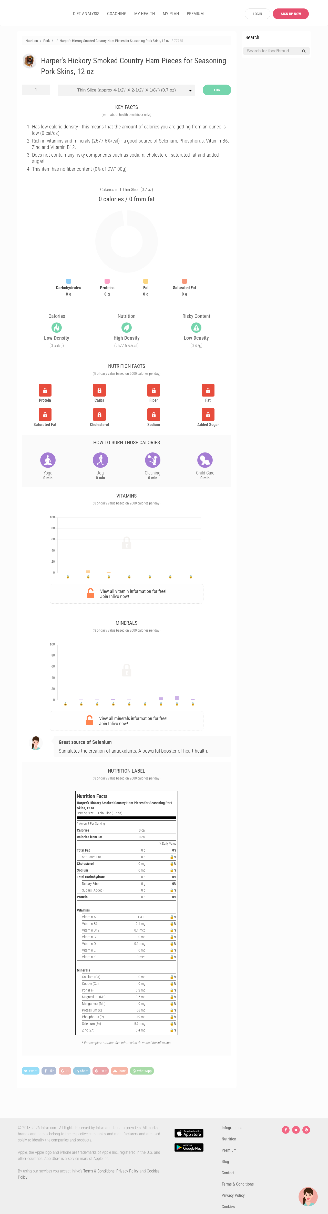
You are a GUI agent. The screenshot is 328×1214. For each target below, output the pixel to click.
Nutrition (229, 1139)
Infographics (232, 1127)
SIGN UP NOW (291, 14)
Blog (225, 1161)
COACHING (117, 13)
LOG (217, 90)
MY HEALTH (144, 13)
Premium (229, 1150)
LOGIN (257, 14)
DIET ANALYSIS (86, 13)
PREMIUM (195, 13)
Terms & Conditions (99, 1171)
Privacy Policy (127, 1171)
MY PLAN (171, 13)
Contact (228, 1172)
